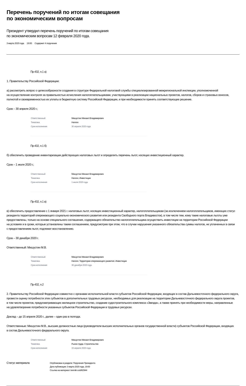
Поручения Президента (84, 363)
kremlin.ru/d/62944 (79, 370)
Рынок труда (77, 344)
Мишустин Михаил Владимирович (87, 118)
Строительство (91, 344)
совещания (99, 31)
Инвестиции (85, 178)
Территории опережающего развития (96, 261)
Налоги (74, 122)
